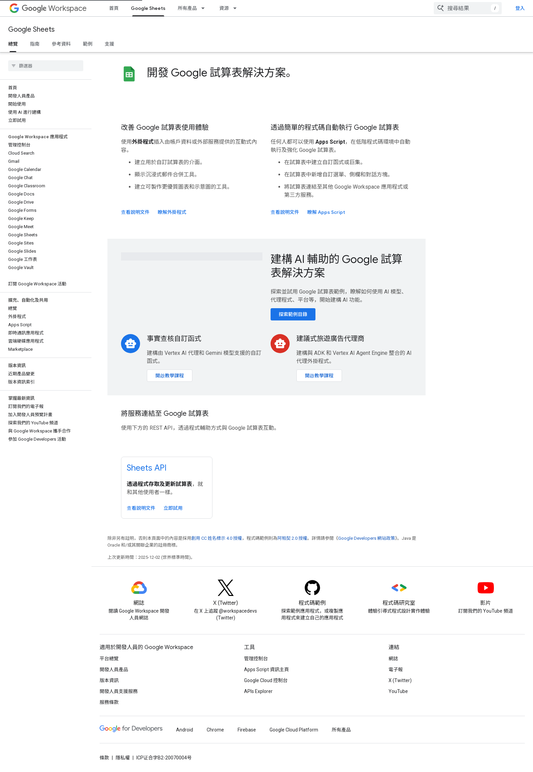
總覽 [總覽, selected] (13, 44)
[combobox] (483, 8)
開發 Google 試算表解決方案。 (222, 72)
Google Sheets (31, 29)
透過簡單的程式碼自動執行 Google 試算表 (335, 127)
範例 (87, 44)
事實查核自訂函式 (174, 338)
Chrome (215, 729)
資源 (224, 8)
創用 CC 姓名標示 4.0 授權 (216, 538)
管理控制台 (256, 658)
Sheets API (147, 468)
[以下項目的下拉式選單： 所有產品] (205, 8)
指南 (34, 44)
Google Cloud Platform (294, 729)
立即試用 (173, 508)
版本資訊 (109, 680)
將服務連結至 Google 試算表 (165, 413)
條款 (104, 757)
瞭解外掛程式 (172, 212)
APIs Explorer (258, 691)
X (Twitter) (400, 680)
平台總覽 (109, 658)
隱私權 (123, 757)
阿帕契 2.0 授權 (292, 538)
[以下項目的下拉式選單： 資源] (237, 8)
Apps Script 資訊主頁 (266, 669)
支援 (109, 44)
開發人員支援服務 (119, 691)
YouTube (398, 691)
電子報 (396, 669)
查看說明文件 (135, 212)
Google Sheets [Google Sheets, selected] (148, 8)
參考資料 (61, 44)
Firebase (247, 729)
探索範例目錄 (293, 314)
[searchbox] (45, 65)
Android (184, 729)
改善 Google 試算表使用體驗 (165, 127)
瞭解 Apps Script (326, 212)
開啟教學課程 (169, 376)
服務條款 (109, 702)
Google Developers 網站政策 (366, 538)
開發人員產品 (114, 669)
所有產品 (187, 8)
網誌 (393, 658)
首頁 (114, 8)
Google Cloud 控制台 (266, 680)
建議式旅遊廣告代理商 (330, 338)
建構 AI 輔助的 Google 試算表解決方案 (336, 266)
